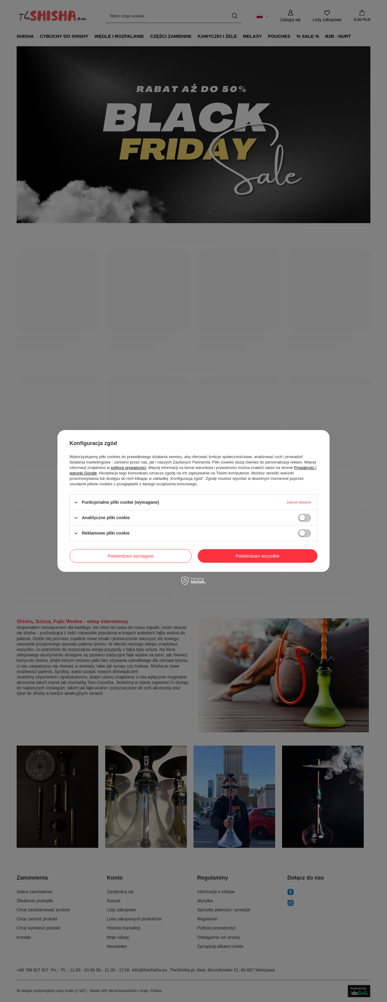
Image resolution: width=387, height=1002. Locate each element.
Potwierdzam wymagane (131, 556)
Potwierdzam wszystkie (258, 556)
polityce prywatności (128, 467)
